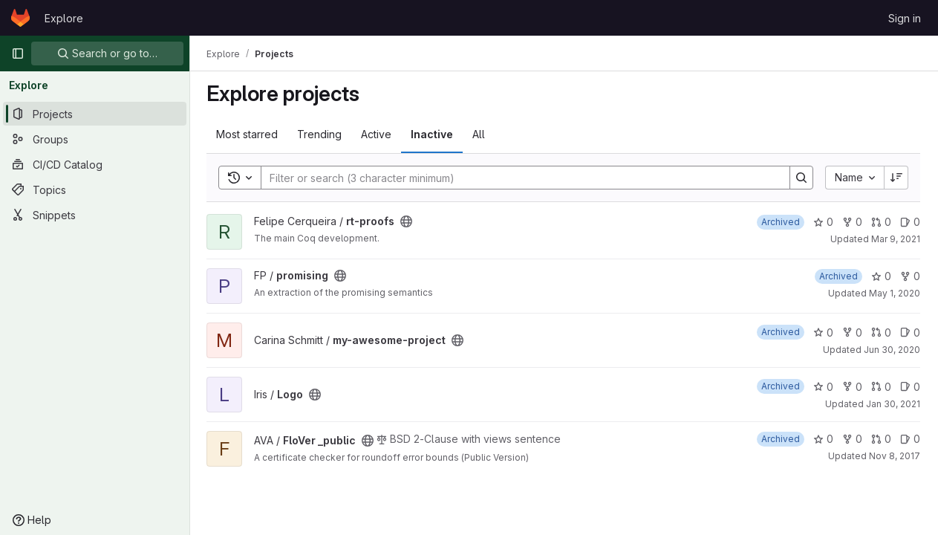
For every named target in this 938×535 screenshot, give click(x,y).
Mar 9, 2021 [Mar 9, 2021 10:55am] (895, 238)
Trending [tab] (321, 134)
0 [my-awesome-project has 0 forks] (852, 332)
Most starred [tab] (248, 134)
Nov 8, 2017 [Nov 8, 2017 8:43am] (894, 455)
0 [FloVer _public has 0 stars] (823, 438)
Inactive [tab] (433, 134)
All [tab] (480, 134)
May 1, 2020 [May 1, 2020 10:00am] (894, 293)
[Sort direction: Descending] (896, 177)
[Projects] (94, 114)
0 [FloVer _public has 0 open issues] (910, 438)
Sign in (904, 18)
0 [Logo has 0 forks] (852, 386)
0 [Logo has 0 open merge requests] (881, 386)
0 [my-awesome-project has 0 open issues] (910, 332)
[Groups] (94, 139)
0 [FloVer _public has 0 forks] (852, 438)
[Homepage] (20, 18)
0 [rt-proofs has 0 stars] (823, 221)
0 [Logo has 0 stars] (823, 386)
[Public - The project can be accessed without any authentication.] (408, 221)
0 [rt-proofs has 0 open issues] (910, 221)
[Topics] (94, 189)
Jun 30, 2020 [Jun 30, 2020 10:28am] (892, 349)
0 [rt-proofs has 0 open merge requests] (881, 221)
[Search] (518, 178)
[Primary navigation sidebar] (18, 53)
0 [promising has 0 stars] (881, 276)
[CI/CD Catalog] (94, 164)
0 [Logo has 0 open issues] (910, 386)
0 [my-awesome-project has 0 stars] (823, 332)
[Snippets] (94, 215)
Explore (64, 18)
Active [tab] (377, 134)
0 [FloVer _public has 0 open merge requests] (881, 438)
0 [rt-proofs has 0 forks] (852, 221)
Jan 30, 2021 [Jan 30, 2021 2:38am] (893, 403)
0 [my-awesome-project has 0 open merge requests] (881, 332)
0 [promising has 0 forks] (910, 276)
